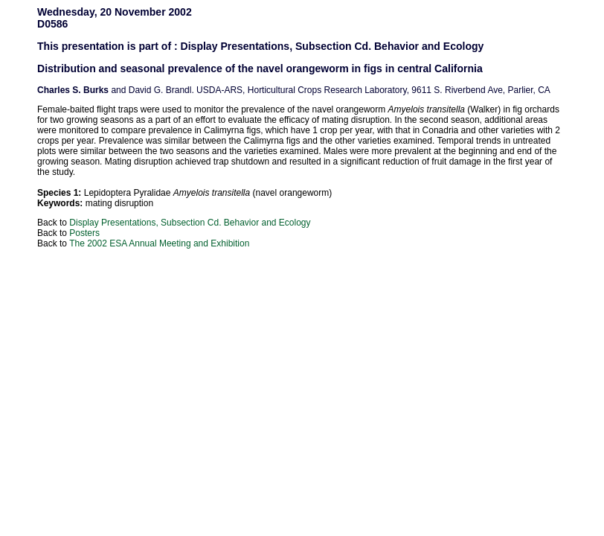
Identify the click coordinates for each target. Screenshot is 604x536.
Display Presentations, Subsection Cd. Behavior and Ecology (189, 222)
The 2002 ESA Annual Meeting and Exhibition (159, 243)
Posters (84, 233)
